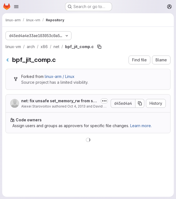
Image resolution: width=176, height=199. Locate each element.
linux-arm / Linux (59, 76)
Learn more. (141, 125)
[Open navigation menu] (16, 6)
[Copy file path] (99, 46)
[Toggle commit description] (104, 100)
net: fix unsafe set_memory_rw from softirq (59, 101)
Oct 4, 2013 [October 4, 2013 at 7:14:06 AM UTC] (76, 106)
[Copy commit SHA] (139, 103)
